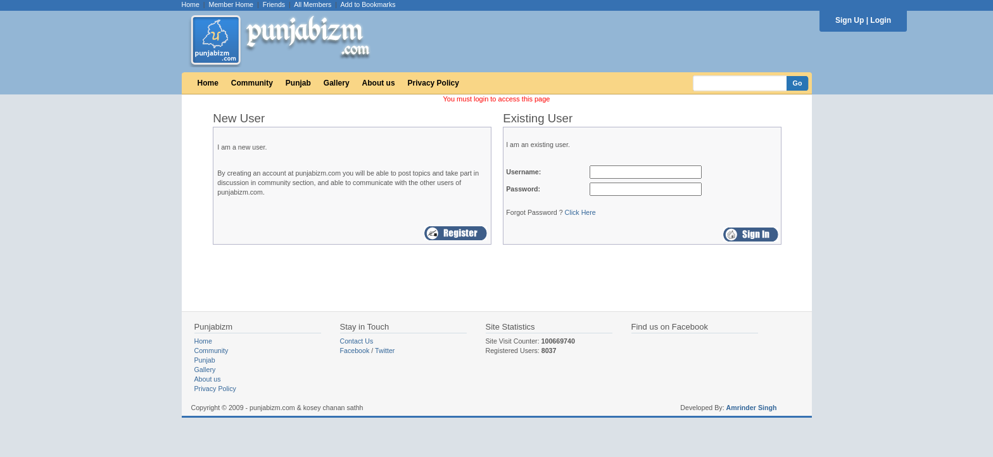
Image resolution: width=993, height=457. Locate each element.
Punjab (298, 83)
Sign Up (849, 20)
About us (378, 83)
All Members (312, 4)
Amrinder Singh (751, 407)
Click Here (580, 212)
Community (252, 83)
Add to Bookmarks (367, 4)
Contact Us (357, 341)
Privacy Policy (433, 83)
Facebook (355, 350)
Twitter (385, 350)
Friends (274, 4)
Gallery (337, 83)
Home (190, 4)
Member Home (231, 4)
